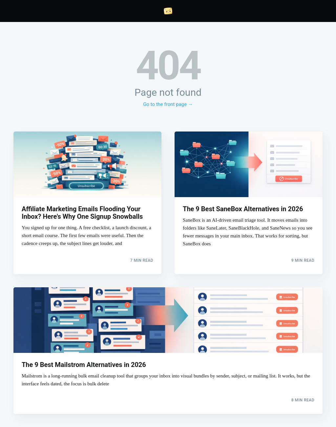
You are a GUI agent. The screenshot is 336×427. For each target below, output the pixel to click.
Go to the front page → (168, 104)
